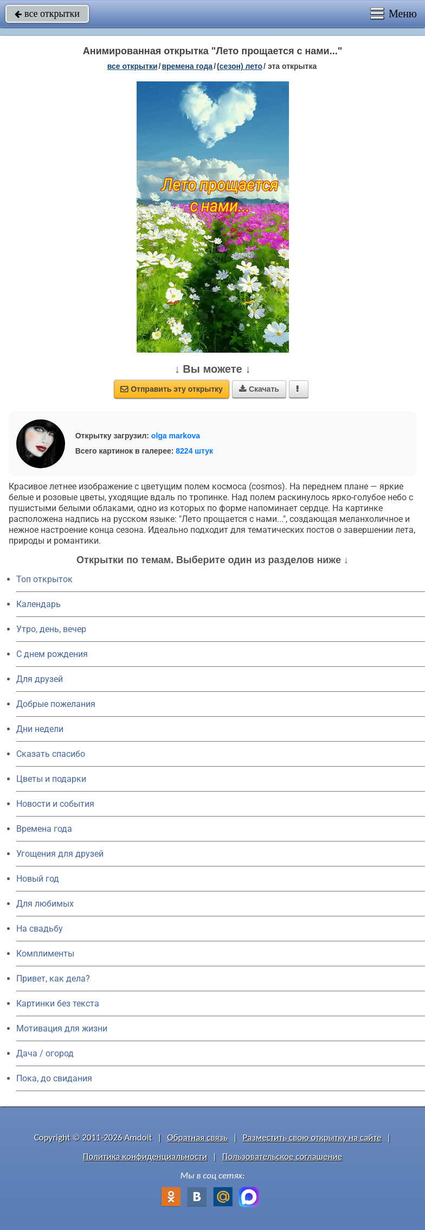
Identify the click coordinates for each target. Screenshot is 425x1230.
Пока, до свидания (54, 1078)
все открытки (47, 13)
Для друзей (39, 679)
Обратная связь (197, 1137)
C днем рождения (52, 654)
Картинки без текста (57, 1003)
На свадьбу (39, 928)
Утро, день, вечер (51, 629)
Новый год (37, 879)
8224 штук (194, 451)
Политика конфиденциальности (145, 1156)
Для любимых (45, 903)
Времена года (44, 829)
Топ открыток (44, 579)
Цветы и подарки (51, 779)
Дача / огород (45, 1053)
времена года (187, 66)
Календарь (38, 604)
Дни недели (39, 729)
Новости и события (55, 804)
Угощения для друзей (60, 854)
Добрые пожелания (55, 704)
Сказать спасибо (50, 754)
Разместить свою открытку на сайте (312, 1137)
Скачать (259, 389)
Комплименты (45, 953)
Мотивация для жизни (61, 1028)
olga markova (175, 435)
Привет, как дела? (53, 978)
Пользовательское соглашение (282, 1156)
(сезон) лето (239, 66)
